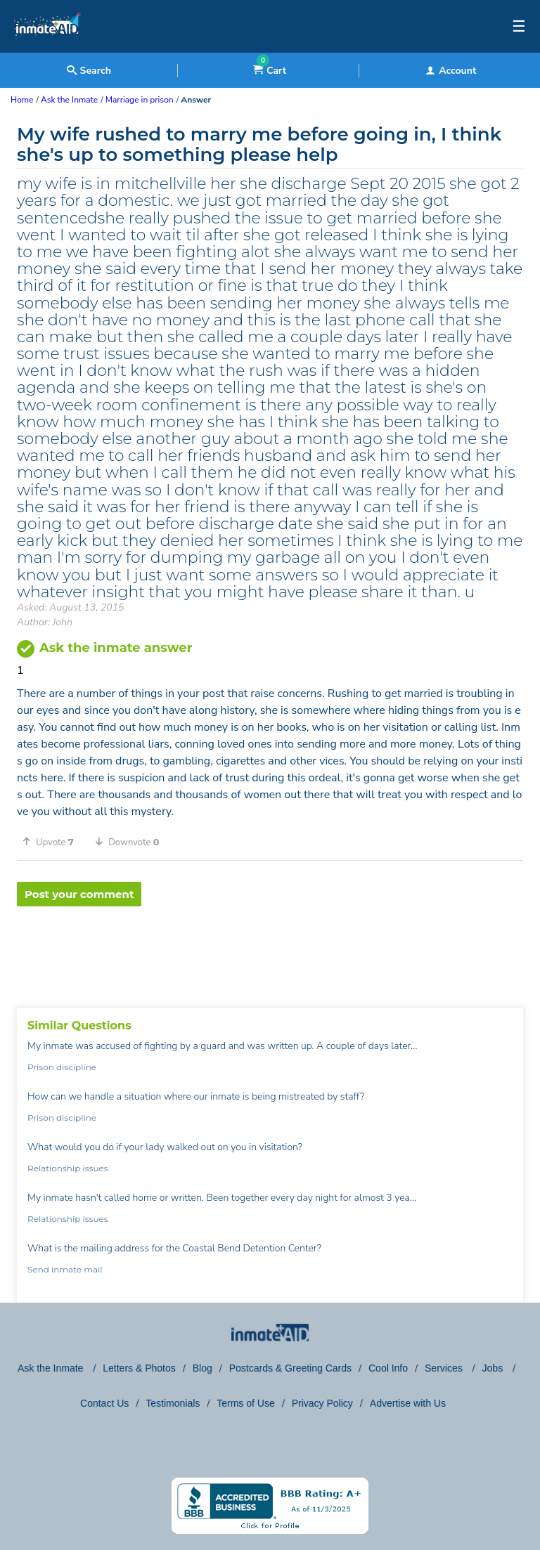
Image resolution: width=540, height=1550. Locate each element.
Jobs (494, 1368)
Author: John (44, 622)
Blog (202, 1368)
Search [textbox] (89, 70)
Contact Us (104, 1403)
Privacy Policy (322, 1403)
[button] (53, 841)
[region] (270, 952)
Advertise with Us (408, 1403)
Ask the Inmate (52, 1368)
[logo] (47, 49)
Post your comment (79, 894)
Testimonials (173, 1403)
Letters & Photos (139, 1368)
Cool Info (388, 1368)
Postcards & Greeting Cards (290, 1368)
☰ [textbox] (519, 26)
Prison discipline (61, 1067)
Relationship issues (67, 1168)
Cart (269, 70)
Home (22, 99)
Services (445, 1368)
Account (450, 70)
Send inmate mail (64, 1269)
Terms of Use (245, 1403)
